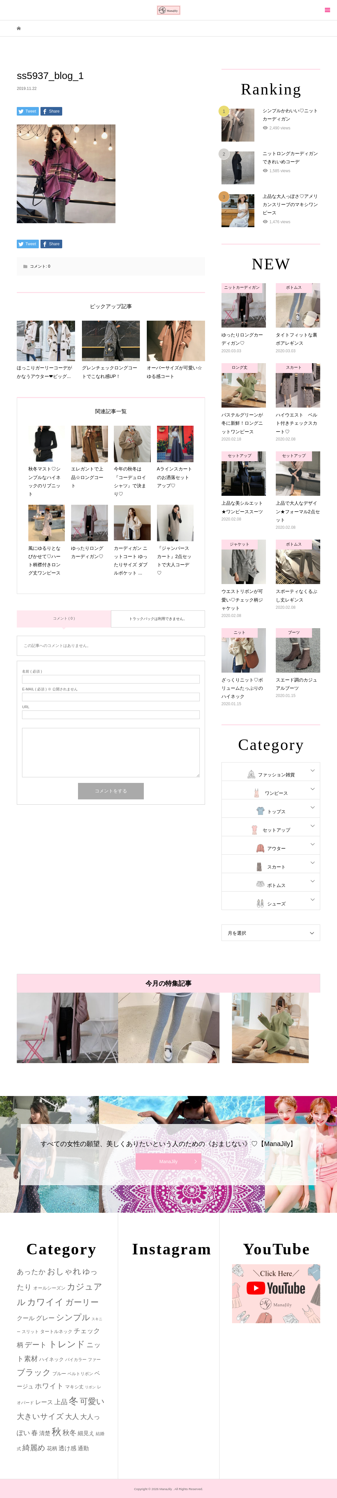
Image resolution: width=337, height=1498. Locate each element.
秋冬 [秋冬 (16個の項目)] (69, 1433)
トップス (276, 811)
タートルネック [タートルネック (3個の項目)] (56, 1331)
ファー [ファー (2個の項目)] (94, 1359)
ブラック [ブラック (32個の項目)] (34, 1372)
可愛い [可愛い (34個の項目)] (92, 1401)
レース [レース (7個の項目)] (44, 1402)
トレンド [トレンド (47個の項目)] (66, 1344)
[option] (67, 1028)
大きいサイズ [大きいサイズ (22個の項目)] (40, 1416)
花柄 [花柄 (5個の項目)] (52, 1448)
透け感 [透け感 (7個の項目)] (67, 1448)
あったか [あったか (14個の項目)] (31, 1271)
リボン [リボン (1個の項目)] (90, 1387)
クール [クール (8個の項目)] (26, 1318)
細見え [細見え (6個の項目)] (86, 1433)
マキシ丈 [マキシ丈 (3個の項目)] (74, 1386)
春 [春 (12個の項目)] (34, 1432)
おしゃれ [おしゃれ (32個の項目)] (64, 1271)
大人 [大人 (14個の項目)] (72, 1416)
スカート (276, 866)
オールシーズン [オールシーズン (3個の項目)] (49, 1288)
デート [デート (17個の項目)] (36, 1345)
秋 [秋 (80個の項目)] (56, 1432)
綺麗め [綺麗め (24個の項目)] (33, 1447)
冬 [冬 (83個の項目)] (73, 1400)
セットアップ (276, 830)
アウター (276, 848)
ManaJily (168, 1161)
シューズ (276, 903)
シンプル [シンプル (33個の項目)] (73, 1317)
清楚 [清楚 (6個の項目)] (44, 1433)
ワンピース (276, 793)
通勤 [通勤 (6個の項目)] (83, 1448)
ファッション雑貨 (276, 774)
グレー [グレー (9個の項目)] (45, 1318)
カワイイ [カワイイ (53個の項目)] (45, 1302)
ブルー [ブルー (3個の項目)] (59, 1373)
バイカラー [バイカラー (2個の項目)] (76, 1359)
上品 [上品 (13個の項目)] (60, 1401)
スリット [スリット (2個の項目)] (30, 1331)
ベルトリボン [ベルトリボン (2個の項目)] (80, 1373)
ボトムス (276, 885)
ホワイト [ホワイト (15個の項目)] (49, 1386)
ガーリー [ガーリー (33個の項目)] (82, 1302)
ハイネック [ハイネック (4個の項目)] (51, 1359)
